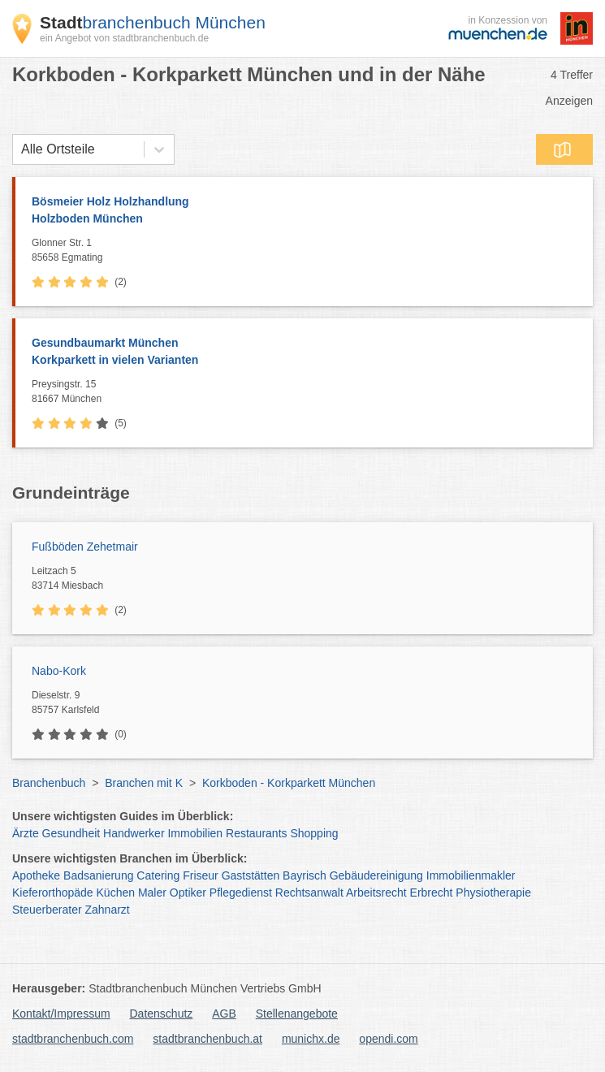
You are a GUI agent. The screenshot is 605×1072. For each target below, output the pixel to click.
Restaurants (256, 833)
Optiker (188, 892)
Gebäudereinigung (376, 875)
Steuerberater (47, 909)
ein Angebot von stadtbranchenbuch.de (124, 38)
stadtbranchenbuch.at (207, 1038)
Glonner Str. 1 (308, 251)
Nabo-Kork (59, 670)
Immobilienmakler (471, 875)
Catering (157, 875)
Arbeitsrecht (376, 892)
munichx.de (311, 1038)
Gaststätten (251, 875)
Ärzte (25, 833)
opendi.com (388, 1038)
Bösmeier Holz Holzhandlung (304, 211)
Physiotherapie (493, 892)
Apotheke (36, 875)
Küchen (116, 892)
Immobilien (195, 833)
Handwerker (133, 833)
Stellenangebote (297, 1013)
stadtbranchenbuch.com (72, 1038)
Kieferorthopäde (52, 892)
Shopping (314, 833)
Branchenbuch (48, 782)
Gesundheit (71, 833)
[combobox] (21, 149)
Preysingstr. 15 (308, 392)
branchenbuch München (153, 22)
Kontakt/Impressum (61, 1013)
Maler (152, 892)
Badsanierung (98, 875)
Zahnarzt (107, 909)
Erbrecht (431, 892)
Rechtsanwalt (309, 892)
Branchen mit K (144, 782)
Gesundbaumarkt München (304, 352)
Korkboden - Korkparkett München (288, 782)
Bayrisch (304, 875)
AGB (224, 1013)
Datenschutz (161, 1013)
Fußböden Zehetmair (85, 546)
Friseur (200, 875)
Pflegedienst (241, 892)
